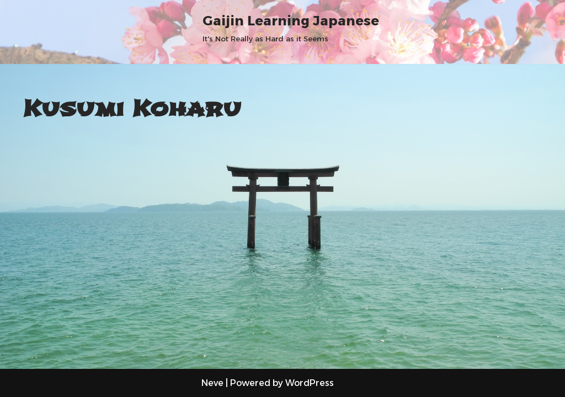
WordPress (309, 383)
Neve (212, 383)
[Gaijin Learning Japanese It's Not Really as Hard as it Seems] (290, 27)
